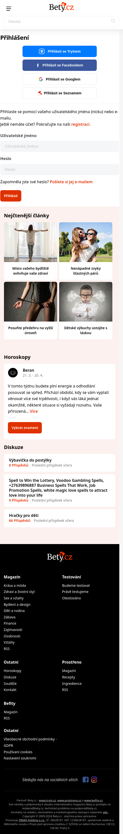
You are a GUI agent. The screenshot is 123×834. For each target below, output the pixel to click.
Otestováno (71, 598)
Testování (71, 577)
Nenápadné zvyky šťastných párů (86, 271)
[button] (113, 21)
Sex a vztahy (14, 598)
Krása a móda (15, 585)
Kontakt (10, 689)
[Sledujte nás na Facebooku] (84, 780)
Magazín (12, 577)
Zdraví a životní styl (19, 591)
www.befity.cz (93, 800)
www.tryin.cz (47, 800)
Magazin (11, 712)
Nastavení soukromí (20, 758)
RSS (7, 648)
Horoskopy (12, 670)
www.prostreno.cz (69, 800)
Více (34, 411)
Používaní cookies (18, 752)
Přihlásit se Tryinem (59, 51)
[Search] (61, 21)
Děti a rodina (14, 610)
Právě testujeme (75, 591)
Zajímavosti (13, 629)
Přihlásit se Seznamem (59, 93)
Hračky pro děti (24, 515)
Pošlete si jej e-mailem (71, 181)
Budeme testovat (76, 585)
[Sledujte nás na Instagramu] (93, 780)
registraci (80, 124)
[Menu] (8, 8)
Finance (10, 623)
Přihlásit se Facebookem (59, 65)
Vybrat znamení (25, 427)
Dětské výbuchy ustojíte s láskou (85, 330)
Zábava (9, 617)
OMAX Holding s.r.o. (32, 820)
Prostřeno (72, 662)
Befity (9, 703)
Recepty (68, 677)
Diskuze (10, 677)
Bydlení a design (17, 604)
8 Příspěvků (18, 465)
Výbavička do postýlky (30, 460)
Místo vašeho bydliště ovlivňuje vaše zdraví (30, 271)
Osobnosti (12, 636)
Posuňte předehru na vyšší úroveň (30, 330)
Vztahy (9, 642)
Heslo (5, 158)
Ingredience (72, 683)
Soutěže (10, 683)
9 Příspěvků (18, 500)
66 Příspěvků (19, 520)
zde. (105, 812)
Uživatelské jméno (18, 135)
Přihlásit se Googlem (59, 79)
